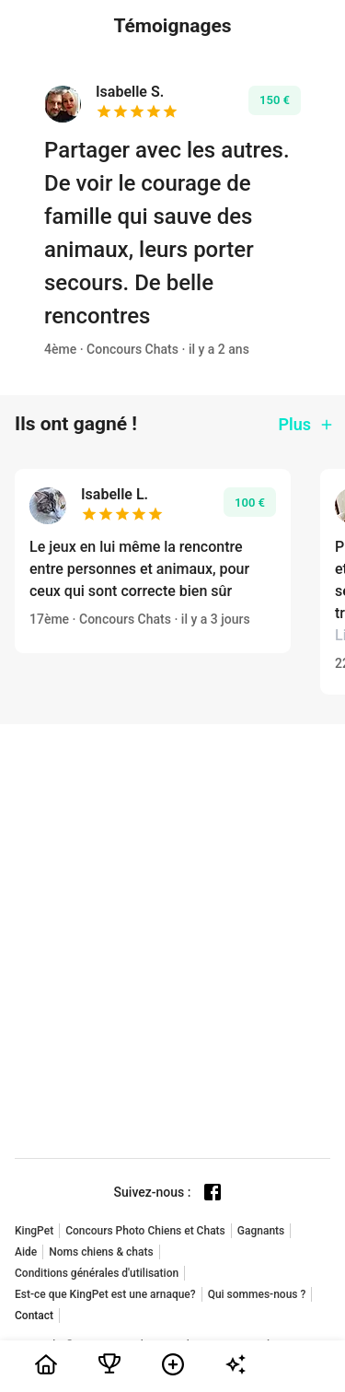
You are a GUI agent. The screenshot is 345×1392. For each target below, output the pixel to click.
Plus (306, 424)
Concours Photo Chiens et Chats (145, 1230)
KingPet (34, 1230)
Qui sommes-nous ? (257, 1294)
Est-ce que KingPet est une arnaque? (105, 1294)
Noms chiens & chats (101, 1252)
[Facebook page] (212, 1192)
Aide (26, 1252)
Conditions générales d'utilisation (96, 1273)
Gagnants (260, 1230)
